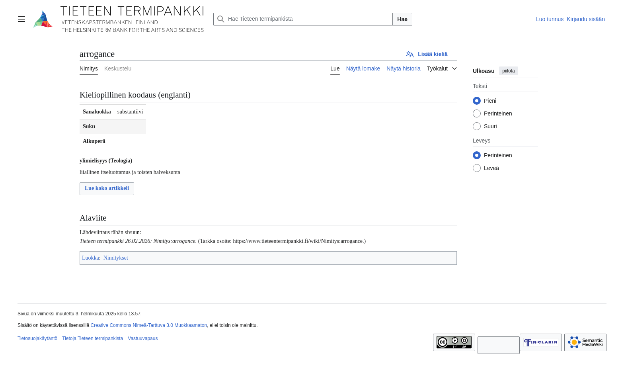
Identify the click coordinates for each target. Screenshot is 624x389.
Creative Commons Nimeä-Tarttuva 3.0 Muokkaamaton (148, 325)
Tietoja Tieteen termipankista (92, 338)
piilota (508, 71)
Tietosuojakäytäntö (37, 338)
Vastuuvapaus (143, 338)
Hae (402, 19)
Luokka (90, 258)
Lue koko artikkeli (107, 188)
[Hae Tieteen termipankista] (303, 19)
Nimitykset (115, 258)
